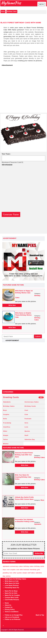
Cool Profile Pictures (12, 599)
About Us (8, 605)
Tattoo (5, 439)
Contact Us (8, 607)
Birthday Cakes (12, 11)
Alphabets (7, 402)
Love (26, 427)
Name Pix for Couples (12, 595)
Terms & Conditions (11, 612)
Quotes (27, 431)
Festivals (28, 418)
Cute (26, 414)
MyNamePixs (11, 3)
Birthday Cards (30, 406)
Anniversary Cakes (32, 402)
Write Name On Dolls (12, 583)
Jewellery (6, 427)
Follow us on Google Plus (14, 615)
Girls (26, 423)
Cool (26, 410)
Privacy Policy (10, 609)
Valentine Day (30, 439)
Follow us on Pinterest (12, 619)
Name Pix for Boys (11, 591)
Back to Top (40, 615)
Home (3, 11)
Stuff (26, 435)
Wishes (5, 443)
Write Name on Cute (12, 581)
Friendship (7, 423)
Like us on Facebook (12, 617)
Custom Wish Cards (12, 597)
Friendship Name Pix (12, 587)
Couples (6, 414)
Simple (5, 435)
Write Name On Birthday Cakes (15, 579)
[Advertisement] (22, 90)
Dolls (5, 418)
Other (5, 431)
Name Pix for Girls (11, 593)
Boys (5, 410)
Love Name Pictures (12, 585)
